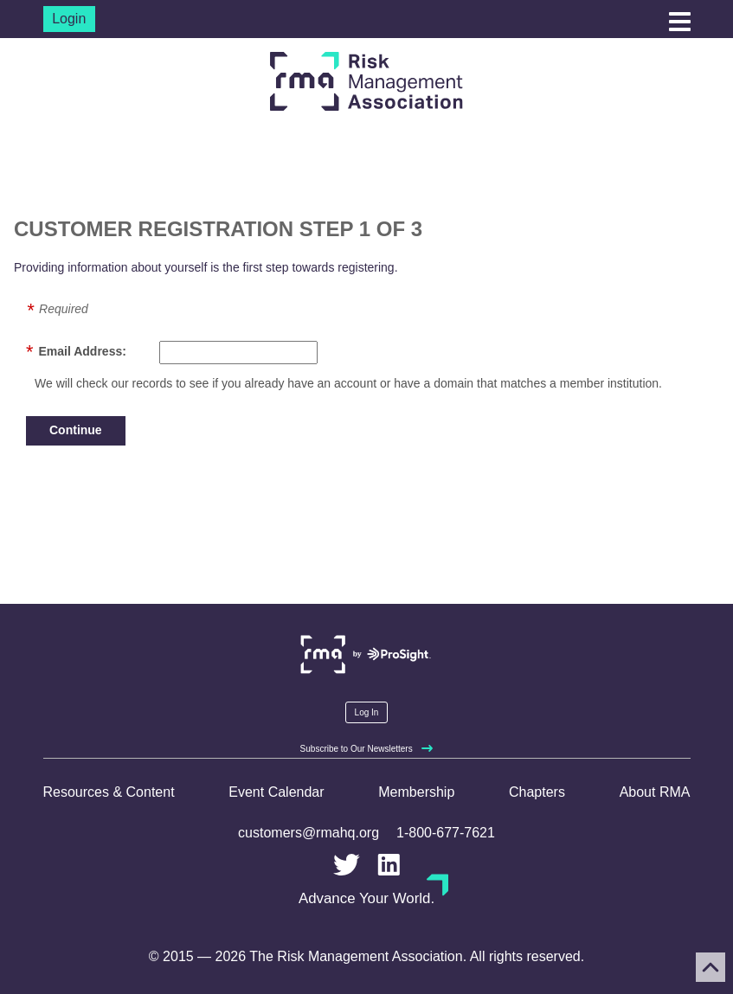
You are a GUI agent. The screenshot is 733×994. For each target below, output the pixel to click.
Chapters (537, 792)
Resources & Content (109, 792)
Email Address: (81, 351)
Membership (416, 792)
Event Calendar (276, 792)
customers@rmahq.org (308, 832)
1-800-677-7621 (445, 832)
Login (69, 18)
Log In (367, 712)
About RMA (655, 792)
